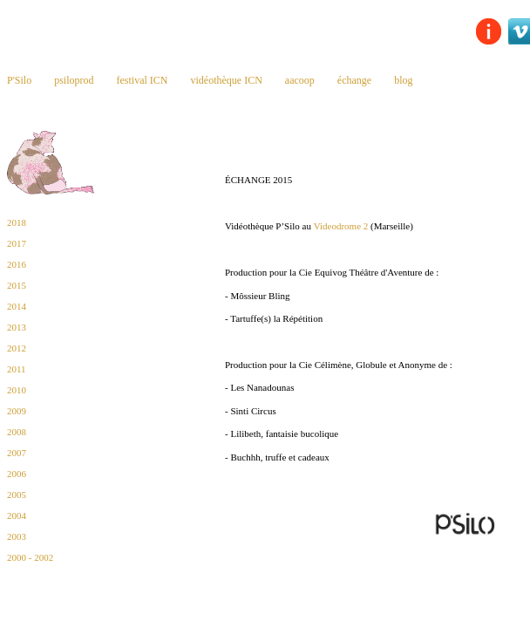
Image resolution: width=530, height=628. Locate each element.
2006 (16, 473)
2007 (16, 452)
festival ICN (142, 80)
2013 (16, 327)
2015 (16, 285)
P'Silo (19, 80)
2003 (16, 536)
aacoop (300, 80)
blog (403, 80)
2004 (16, 515)
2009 (16, 411)
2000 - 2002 (30, 557)
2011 (16, 369)
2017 (16, 243)
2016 (16, 264)
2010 (16, 390)
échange (354, 80)
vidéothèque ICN (226, 80)
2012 (16, 348)
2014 (16, 306)
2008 (16, 432)
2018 (16, 222)
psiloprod (73, 80)
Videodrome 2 (341, 226)
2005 (16, 494)
